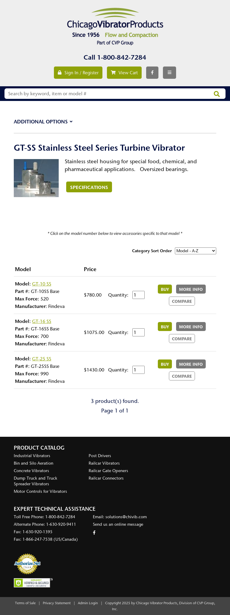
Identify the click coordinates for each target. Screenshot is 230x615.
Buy (165, 289)
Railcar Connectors (106, 478)
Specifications (89, 187)
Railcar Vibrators (104, 463)
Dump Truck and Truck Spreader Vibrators (35, 481)
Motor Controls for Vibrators (40, 491)
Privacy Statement (57, 603)
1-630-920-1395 (37, 532)
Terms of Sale (25, 603)
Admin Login (88, 603)
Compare (182, 301)
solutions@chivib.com (126, 517)
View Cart (124, 73)
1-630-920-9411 (61, 524)
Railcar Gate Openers (108, 471)
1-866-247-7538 (37, 539)
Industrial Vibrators (32, 456)
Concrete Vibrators (31, 471)
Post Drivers (100, 456)
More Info (191, 289)
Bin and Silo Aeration (33, 463)
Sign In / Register (78, 73)
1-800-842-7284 (121, 57)
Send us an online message (118, 524)
